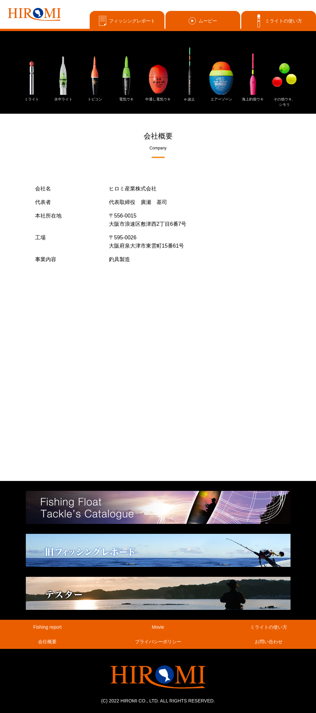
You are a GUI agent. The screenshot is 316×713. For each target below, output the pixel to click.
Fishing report (47, 627)
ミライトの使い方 (278, 20)
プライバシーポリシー (158, 641)
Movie (158, 627)
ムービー (203, 20)
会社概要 (47, 641)
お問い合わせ (269, 641)
